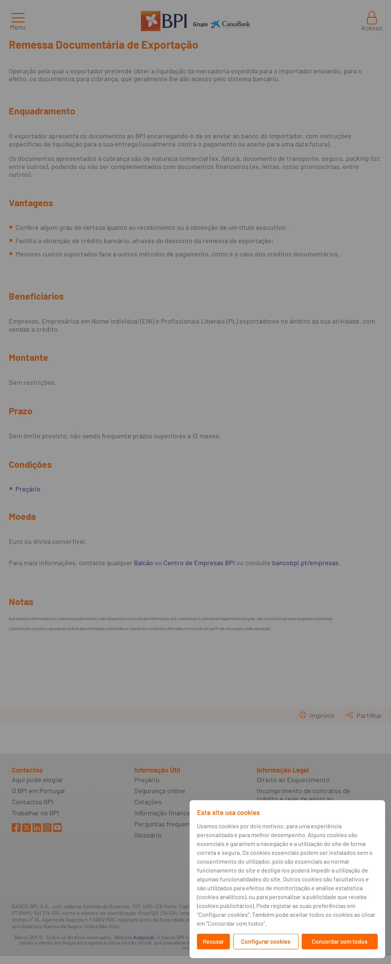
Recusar (213, 941)
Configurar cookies (265, 941)
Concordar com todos (339, 941)
